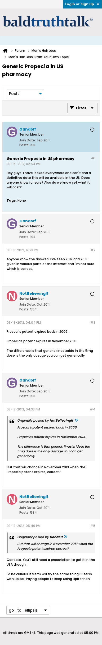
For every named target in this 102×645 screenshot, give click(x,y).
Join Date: (27, 140)
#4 (92, 409)
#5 (92, 525)
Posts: (24, 145)
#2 (92, 250)
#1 (93, 158)
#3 (92, 322)
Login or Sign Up (82, 4)
